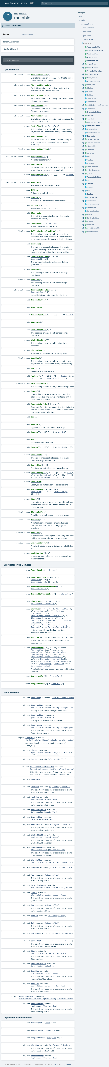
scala (16, 14)
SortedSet (91, 208)
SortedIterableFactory (43, 887)
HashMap (90, 115)
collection (23, 14)
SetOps (90, 194)
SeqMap (90, 184)
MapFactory (55, 786)
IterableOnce (38, 292)
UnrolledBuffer (94, 228)
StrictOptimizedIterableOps (46, 615)
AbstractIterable (95, 50)
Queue (89, 174)
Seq (88, 180)
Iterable (91, 136)
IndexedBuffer (93, 126)
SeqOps (90, 187)
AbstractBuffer (94, 47)
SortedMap (91, 201)
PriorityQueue (93, 170)
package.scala (27, 34)
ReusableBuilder (94, 177)
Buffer (90, 92)
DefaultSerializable (59, 627)
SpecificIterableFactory (44, 752)
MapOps (90, 160)
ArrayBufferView (94, 71)
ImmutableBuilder (95, 122)
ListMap (90, 150)
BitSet (90, 88)
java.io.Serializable (62, 697)
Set (88, 191)
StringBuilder (93, 218)
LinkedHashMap (93, 139)
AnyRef (51, 126)
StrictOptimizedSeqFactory (45, 707)
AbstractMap (92, 54)
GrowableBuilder (94, 112)
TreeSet (90, 225)
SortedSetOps (93, 211)
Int (60, 752)
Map (88, 156)
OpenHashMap (92, 167)
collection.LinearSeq (42, 603)
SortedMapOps (93, 204)
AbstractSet (92, 61)
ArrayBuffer (92, 68)
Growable (91, 109)
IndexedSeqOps (93, 133)
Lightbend (67, 1064)
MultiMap (91, 163)
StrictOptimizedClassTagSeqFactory (44, 740)
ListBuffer (92, 146)
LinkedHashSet (93, 143)
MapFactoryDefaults (41, 625)
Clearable (91, 98)
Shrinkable (92, 197)
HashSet (90, 119)
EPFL (56, 1064)
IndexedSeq (92, 129)
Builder (90, 95)
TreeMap (90, 221)
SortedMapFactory (39, 769)
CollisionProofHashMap (97, 105)
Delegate (52, 759)
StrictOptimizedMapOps (43, 620)
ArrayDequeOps (93, 81)
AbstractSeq (92, 57)
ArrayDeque (92, 78)
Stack (89, 215)
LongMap (90, 153)
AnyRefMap (91, 64)
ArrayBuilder (93, 74)
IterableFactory (39, 799)
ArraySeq (91, 85)
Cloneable (91, 102)
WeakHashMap (92, 232)
